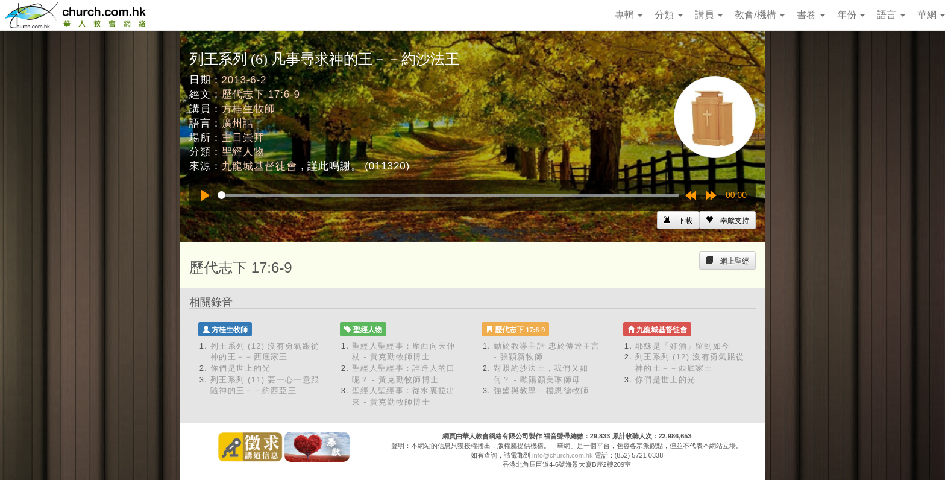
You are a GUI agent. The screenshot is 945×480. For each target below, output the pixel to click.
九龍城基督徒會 (259, 166)
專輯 (628, 15)
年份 (851, 15)
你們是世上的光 (240, 368)
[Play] (205, 195)
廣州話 (238, 123)
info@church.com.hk (562, 455)
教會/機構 (760, 15)
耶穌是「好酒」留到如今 (682, 345)
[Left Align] (727, 220)
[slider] (448, 195)
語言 (891, 15)
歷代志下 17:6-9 (261, 94)
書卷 (810, 15)
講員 (709, 15)
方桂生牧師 (248, 109)
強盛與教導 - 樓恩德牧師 (541, 390)
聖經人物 (243, 151)
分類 (668, 15)
